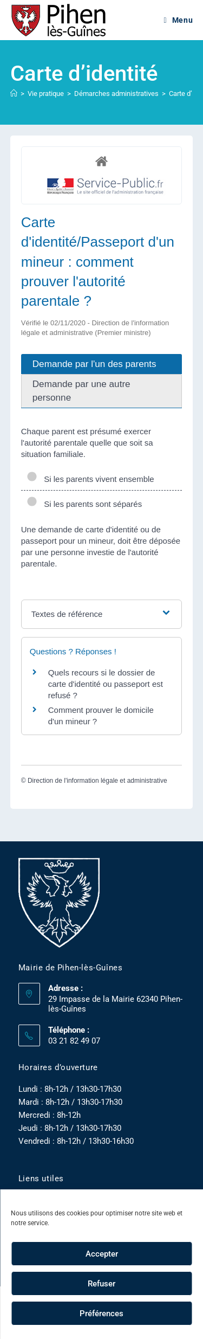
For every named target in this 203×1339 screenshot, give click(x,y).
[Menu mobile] (178, 20)
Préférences (101, 1313)
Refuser (101, 1284)
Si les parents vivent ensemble (90, 479)
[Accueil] (13, 93)
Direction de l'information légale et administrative (97, 780)
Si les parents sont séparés (84, 503)
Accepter (102, 1254)
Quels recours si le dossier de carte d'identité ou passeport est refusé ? (105, 684)
